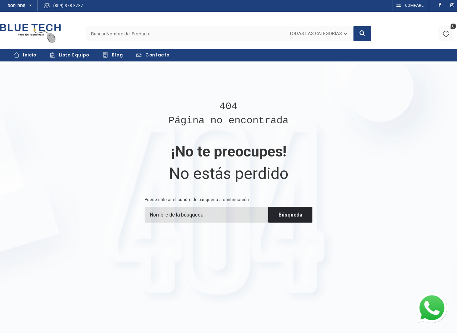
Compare (414, 5)
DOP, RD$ (16, 6)
